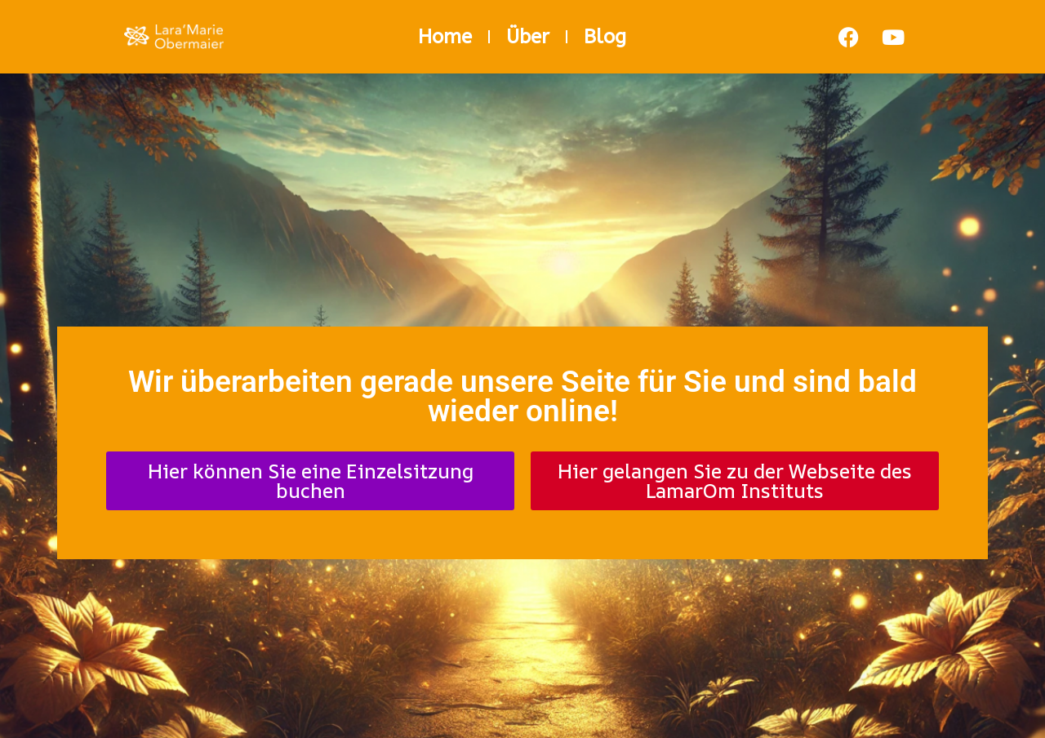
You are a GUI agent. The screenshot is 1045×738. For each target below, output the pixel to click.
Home (445, 36)
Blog (605, 36)
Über (527, 36)
